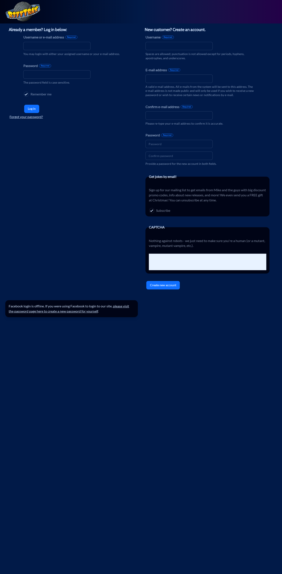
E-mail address (162, 70)
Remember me (38, 94)
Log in (32, 108)
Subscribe (159, 210)
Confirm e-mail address (169, 107)
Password (37, 66)
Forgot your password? (26, 117)
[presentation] (181, 262)
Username (159, 37)
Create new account (163, 285)
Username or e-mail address (50, 37)
